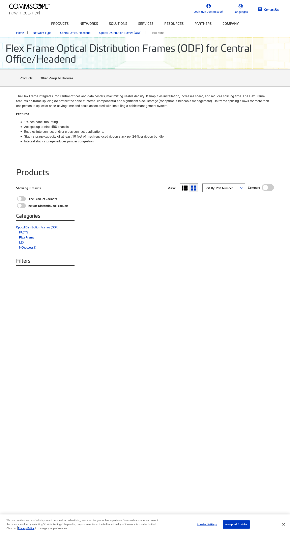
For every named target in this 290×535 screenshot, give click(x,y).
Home (20, 33)
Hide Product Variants (42, 198)
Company (231, 23)
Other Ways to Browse (56, 81)
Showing (22, 188)
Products (60, 23)
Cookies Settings (207, 524)
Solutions (118, 23)
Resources (174, 23)
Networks (89, 23)
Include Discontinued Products (48, 205)
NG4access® (27, 247)
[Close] (283, 524)
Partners (203, 23)
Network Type (42, 33)
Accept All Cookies (236, 524)
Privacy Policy (26, 528)
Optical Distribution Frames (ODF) (120, 33)
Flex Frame (26, 237)
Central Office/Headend (75, 33)
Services (145, 23)
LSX (21, 242)
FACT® (23, 232)
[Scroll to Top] (279, 511)
